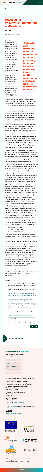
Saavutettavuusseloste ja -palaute (14, 413)
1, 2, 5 (35, 124)
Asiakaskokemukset (11, 366)
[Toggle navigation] (40, 2)
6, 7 (27, 131)
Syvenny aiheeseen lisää (16, 338)
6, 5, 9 (25, 231)
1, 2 (16, 53)
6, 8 (25, 257)
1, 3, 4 (9, 84)
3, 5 (29, 155)
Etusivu (8, 360)
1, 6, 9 (11, 275)
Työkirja (8, 363)
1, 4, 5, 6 (6, 141)
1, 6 (18, 171)
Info (7, 373)
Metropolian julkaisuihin (18, 402)
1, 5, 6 (9, 224)
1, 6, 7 (23, 193)
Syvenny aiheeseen (14, 9)
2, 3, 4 (14, 62)
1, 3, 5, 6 (6, 108)
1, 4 (11, 95)
